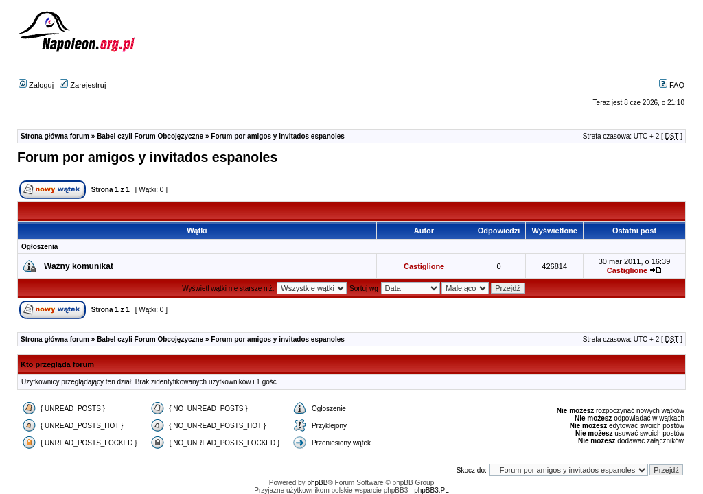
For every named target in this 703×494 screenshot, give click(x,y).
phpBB (317, 482)
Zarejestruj (83, 85)
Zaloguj (36, 85)
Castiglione (424, 266)
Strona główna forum (55, 136)
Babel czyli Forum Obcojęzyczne (150, 136)
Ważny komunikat (78, 266)
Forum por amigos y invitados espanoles (278, 136)
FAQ (671, 85)
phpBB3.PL (431, 490)
